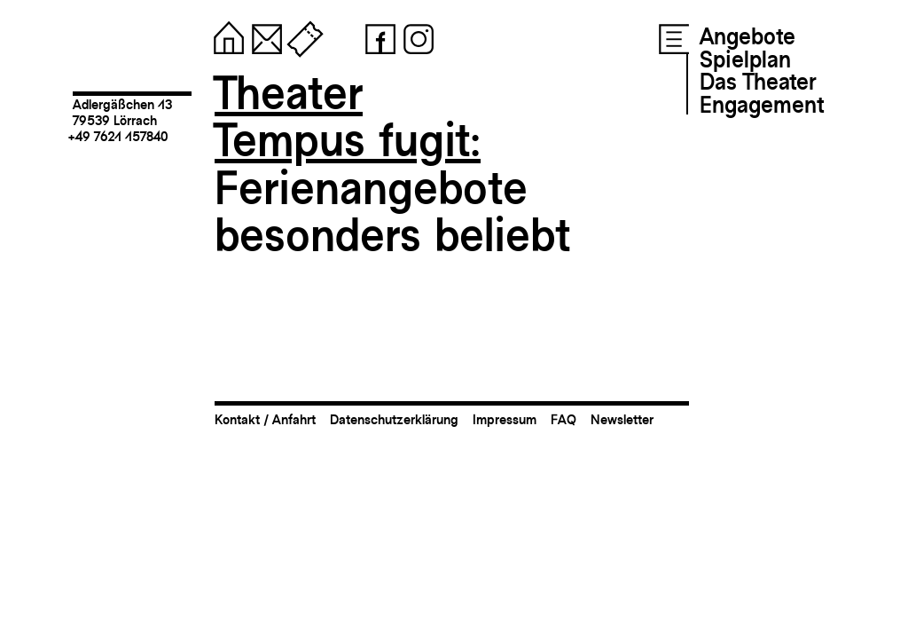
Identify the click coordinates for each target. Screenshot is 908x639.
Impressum (504, 419)
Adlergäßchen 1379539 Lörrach (122, 112)
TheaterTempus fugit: (348, 117)
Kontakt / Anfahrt (265, 419)
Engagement (762, 105)
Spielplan (745, 59)
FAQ (563, 419)
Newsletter (622, 419)
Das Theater (758, 81)
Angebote (747, 36)
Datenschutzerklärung (394, 419)
